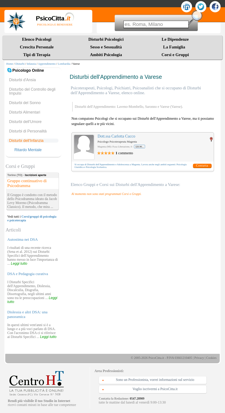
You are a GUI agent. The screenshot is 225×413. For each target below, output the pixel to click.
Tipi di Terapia (36, 54)
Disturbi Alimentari (24, 112)
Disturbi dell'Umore (25, 122)
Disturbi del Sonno (25, 103)
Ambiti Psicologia (106, 54)
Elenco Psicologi (36, 39)
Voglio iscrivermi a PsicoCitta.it (155, 389)
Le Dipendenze (175, 39)
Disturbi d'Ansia (22, 80)
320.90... (139, 146)
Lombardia (64, 63)
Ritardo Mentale (28, 150)
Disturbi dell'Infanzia (26, 141)
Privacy (199, 358)
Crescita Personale (37, 47)
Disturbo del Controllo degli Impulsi (32, 91)
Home (9, 63)
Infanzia (31, 63)
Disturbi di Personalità (28, 131)
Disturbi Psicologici (106, 39)
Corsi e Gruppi (175, 54)
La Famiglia (175, 47)
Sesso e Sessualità (106, 47)
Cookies (211, 358)
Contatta (202, 165)
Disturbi (20, 63)
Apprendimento (47, 63)
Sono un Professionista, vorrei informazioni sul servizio (155, 380)
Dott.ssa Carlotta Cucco (116, 136)
